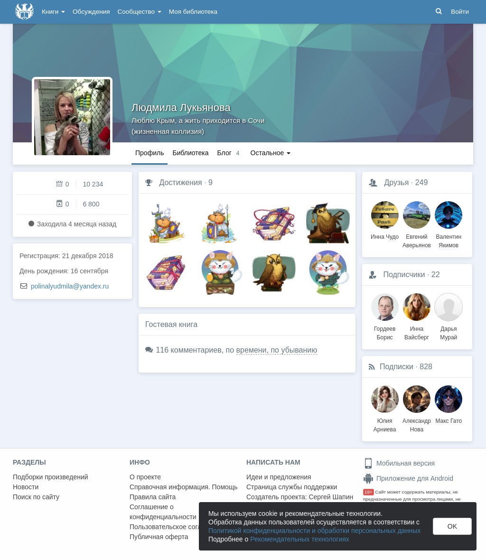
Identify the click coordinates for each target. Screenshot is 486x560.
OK (452, 526)
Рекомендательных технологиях (299, 539)
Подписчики (404, 275)
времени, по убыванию (277, 350)
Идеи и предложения (278, 477)
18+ (368, 492)
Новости (25, 487)
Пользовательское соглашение (177, 527)
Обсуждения (91, 11)
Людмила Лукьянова (181, 107)
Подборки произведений (50, 477)
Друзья (396, 182)
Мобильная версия (399, 463)
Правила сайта (153, 497)
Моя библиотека (193, 11)
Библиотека (190, 153)
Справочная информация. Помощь (184, 487)
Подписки (396, 367)
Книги (53, 11)
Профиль (149, 153)
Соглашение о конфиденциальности (163, 512)
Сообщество (139, 11)
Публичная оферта (159, 537)
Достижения (180, 182)
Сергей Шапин (330, 497)
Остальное (271, 153)
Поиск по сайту (36, 497)
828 (426, 367)
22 (435, 275)
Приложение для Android (408, 478)
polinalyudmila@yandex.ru (70, 286)
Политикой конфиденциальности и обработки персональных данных (314, 530)
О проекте (145, 477)
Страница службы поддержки (291, 487)
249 (421, 182)
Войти (460, 11)
